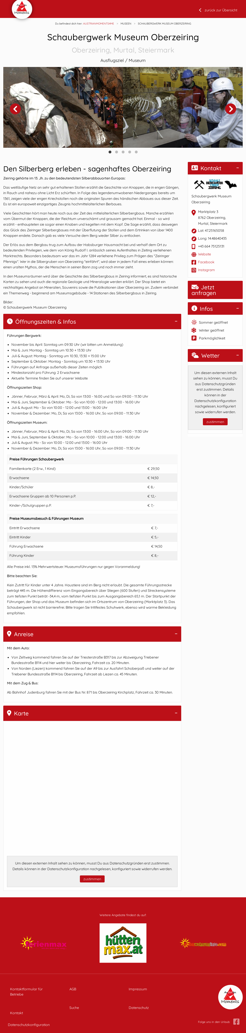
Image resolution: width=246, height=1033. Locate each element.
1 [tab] (110, 152)
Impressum (138, 989)
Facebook (206, 262)
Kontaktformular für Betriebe (26, 991)
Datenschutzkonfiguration (29, 1024)
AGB (72, 989)
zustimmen (92, 879)
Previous (15, 109)
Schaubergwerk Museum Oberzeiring (123, 43)
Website (204, 254)
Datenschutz (139, 1007)
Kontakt (206, 168)
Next (230, 109)
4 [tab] (129, 152)
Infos (202, 308)
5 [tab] (136, 152)
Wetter (206, 355)
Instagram (206, 270)
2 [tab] (116, 152)
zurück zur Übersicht (221, 10)
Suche (74, 1007)
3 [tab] (123, 152)
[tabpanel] (63, 107)
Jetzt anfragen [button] (204, 290)
